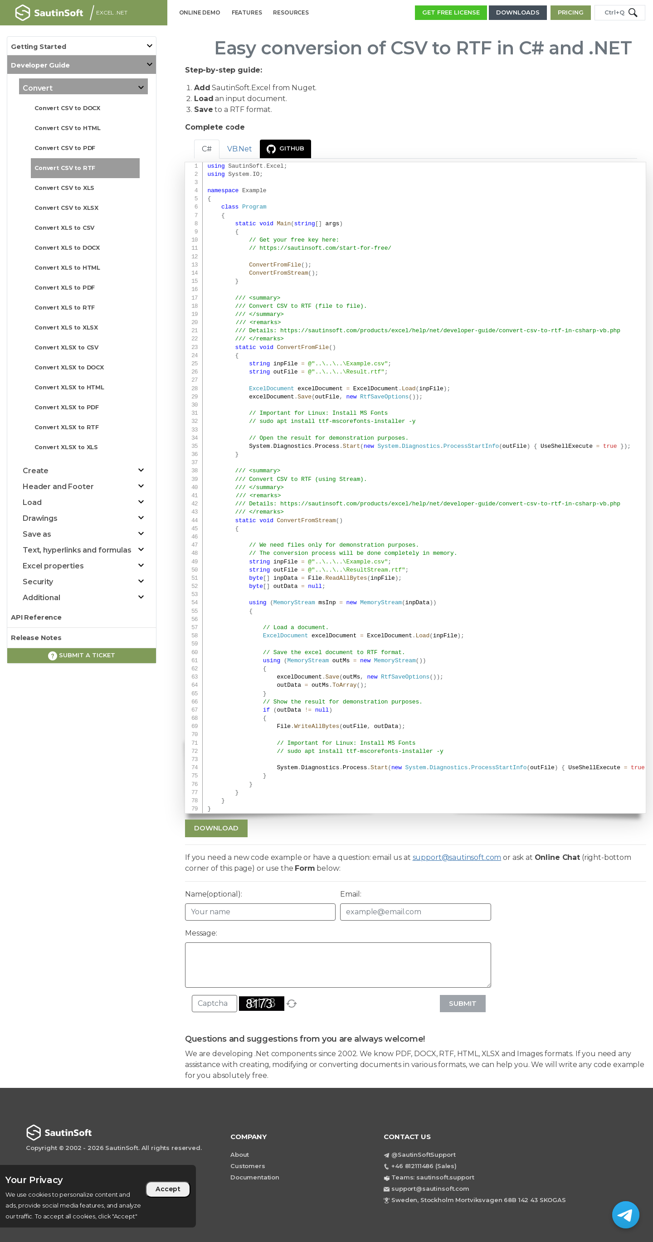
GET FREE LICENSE (451, 12)
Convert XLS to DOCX (67, 247)
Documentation (254, 1177)
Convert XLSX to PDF (66, 407)
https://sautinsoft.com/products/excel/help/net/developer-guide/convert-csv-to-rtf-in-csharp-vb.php (450, 331)
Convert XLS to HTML (67, 267)
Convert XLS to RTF (64, 307)
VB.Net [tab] (239, 149)
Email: (350, 894)
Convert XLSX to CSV (66, 347)
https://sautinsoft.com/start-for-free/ (325, 248)
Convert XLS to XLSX (66, 327)
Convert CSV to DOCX (67, 108)
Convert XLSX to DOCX (69, 367)
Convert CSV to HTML (67, 128)
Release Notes (36, 638)
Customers (247, 1165)
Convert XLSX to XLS (66, 447)
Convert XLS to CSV (64, 227)
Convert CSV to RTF (64, 168)
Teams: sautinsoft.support (432, 1177)
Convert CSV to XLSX (66, 207)
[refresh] (291, 1003)
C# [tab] (207, 149)
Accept (168, 1189)
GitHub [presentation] (285, 149)
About (239, 1154)
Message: (201, 933)
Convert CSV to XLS (64, 187)
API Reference (36, 617)
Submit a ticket (81, 655)
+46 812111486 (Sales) (424, 1165)
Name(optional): (213, 894)
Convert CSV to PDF (64, 148)
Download (216, 828)
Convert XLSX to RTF (66, 427)
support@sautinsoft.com (457, 857)
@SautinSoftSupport (423, 1154)
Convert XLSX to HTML (69, 387)
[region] (98, 1196)
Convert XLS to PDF (64, 287)
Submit (463, 1003)
